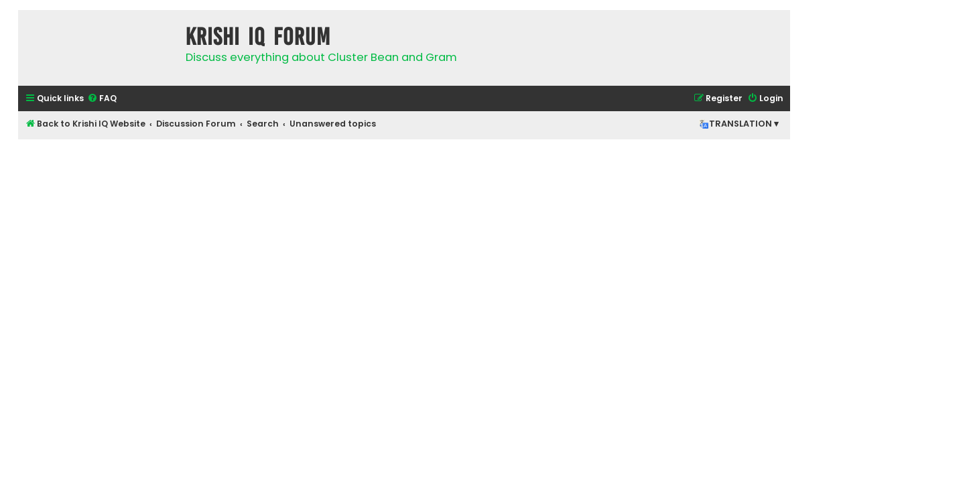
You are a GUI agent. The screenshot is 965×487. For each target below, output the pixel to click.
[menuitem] (102, 99)
